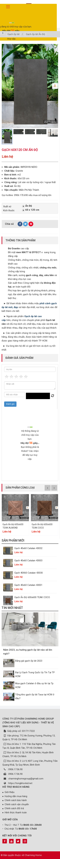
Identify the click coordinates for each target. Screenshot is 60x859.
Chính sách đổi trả (14, 808)
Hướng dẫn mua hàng (16, 796)
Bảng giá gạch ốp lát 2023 (28, 660)
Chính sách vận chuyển (17, 804)
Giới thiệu (9, 792)
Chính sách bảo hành (16, 800)
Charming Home (33, 855)
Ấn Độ (27, 206)
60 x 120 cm (30, 210)
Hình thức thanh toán (16, 812)
